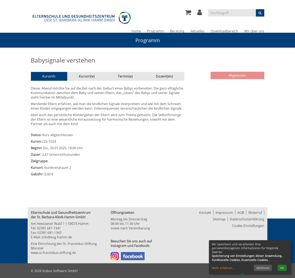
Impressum (224, 212)
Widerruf (255, 212)
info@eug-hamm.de (57, 237)
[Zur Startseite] (82, 17)
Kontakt (205, 212)
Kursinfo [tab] (49, 76)
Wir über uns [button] (254, 31)
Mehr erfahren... (223, 268)
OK (282, 268)
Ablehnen (263, 268)
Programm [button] (155, 31)
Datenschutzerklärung (247, 219)
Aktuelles (197, 31)
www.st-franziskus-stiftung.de (53, 252)
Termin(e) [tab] (125, 76)
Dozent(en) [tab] (164, 76)
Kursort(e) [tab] (87, 76)
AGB (240, 212)
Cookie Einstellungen (248, 225)
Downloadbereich (224, 31)
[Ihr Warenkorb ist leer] (188, 13)
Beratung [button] (177, 31)
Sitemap (219, 219)
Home (136, 31)
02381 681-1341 (49, 228)
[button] (199, 13)
